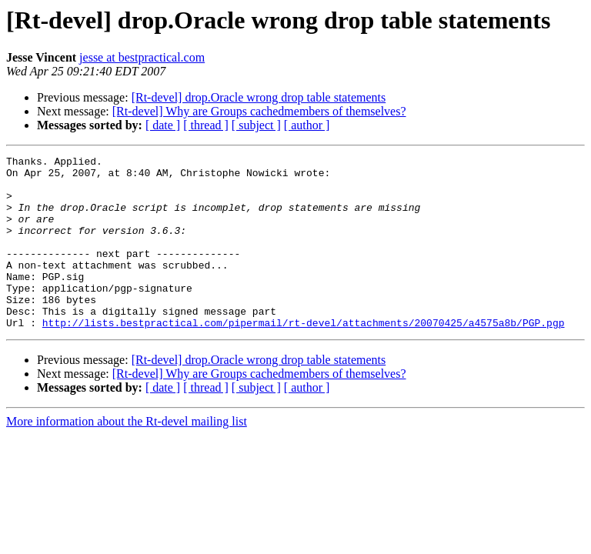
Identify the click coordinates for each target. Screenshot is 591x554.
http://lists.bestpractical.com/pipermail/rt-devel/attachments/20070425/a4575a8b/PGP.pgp (303, 357)
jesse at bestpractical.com (142, 57)
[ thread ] (206, 125)
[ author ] (307, 125)
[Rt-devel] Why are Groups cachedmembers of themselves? (259, 111)
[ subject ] (256, 125)
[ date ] (162, 125)
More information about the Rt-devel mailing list (126, 455)
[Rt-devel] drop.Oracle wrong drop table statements (259, 97)
